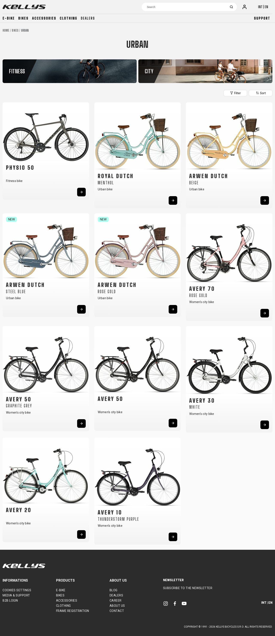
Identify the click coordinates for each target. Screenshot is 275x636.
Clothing (68, 18)
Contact (117, 611)
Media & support (16, 595)
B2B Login (10, 600)
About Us (117, 605)
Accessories (44, 18)
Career (116, 600)
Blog (114, 590)
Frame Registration (72, 611)
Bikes (23, 18)
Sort (260, 93)
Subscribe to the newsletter (187, 588)
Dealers (88, 18)
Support (262, 18)
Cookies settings (17, 590)
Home (6, 30)
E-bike (9, 18)
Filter (235, 93)
